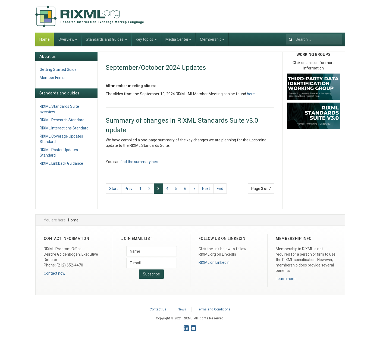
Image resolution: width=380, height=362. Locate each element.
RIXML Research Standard (62, 120)
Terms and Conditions (213, 309)
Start (113, 188)
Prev (129, 188)
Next (206, 188)
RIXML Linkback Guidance (61, 163)
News (182, 309)
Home (44, 39)
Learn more (286, 279)
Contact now (54, 273)
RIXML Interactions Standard (64, 128)
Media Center (178, 39)
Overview (67, 39)
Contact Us (158, 309)
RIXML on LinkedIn (214, 262)
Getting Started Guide (58, 69)
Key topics (146, 39)
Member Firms (52, 77)
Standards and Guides (106, 39)
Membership (212, 39)
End (220, 188)
